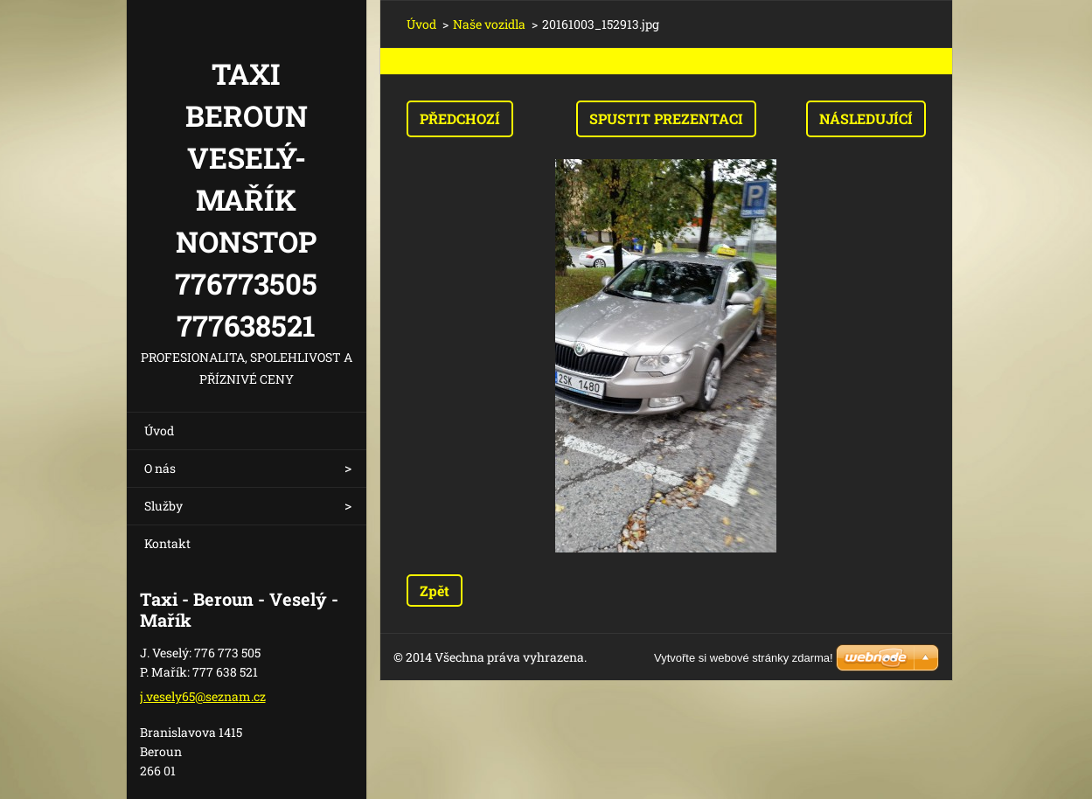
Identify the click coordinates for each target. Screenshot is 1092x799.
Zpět (434, 590)
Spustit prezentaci (666, 118)
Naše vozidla (489, 24)
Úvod (159, 430)
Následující (866, 118)
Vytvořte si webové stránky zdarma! (743, 657)
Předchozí (460, 118)
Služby (163, 505)
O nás (160, 468)
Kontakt (167, 543)
